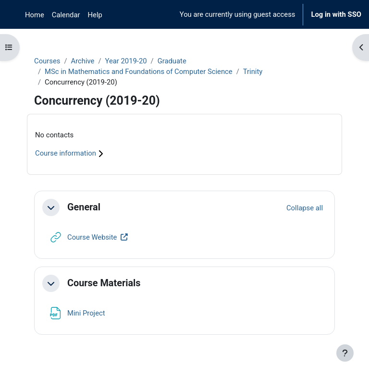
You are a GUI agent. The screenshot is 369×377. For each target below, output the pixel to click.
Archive (82, 61)
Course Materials (104, 283)
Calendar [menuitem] (66, 15)
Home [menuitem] (34, 15)
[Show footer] (345, 353)
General (83, 207)
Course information (70, 153)
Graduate (172, 61)
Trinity (253, 71)
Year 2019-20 (126, 61)
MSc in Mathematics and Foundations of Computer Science (139, 71)
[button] (51, 207)
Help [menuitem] (95, 15)
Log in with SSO (336, 14)
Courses (47, 61)
